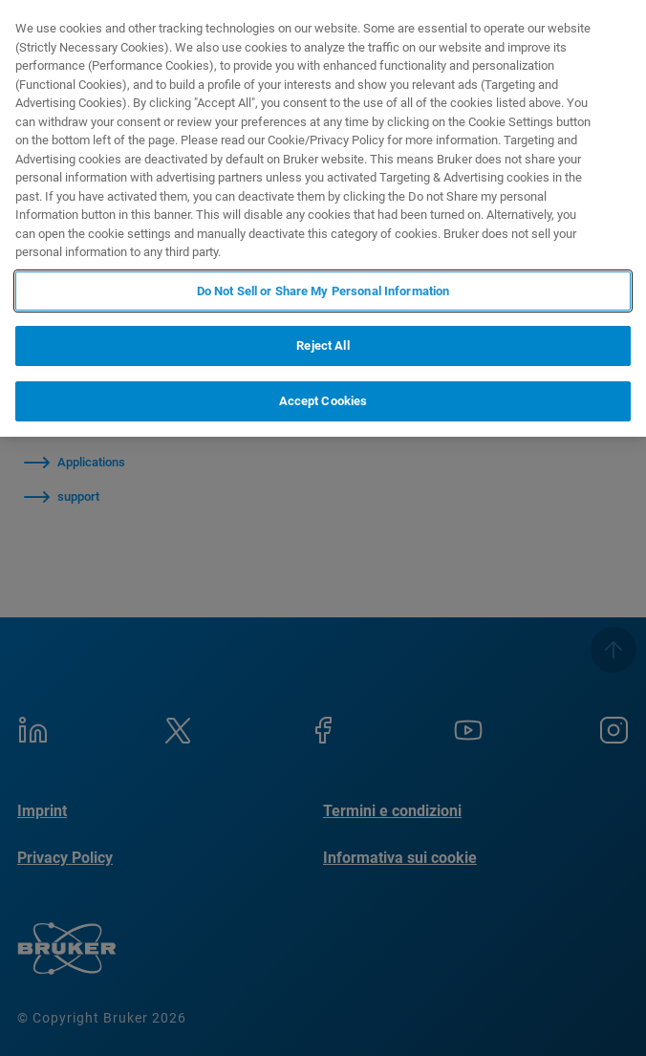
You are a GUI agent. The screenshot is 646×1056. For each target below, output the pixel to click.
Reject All (322, 345)
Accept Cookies (323, 401)
